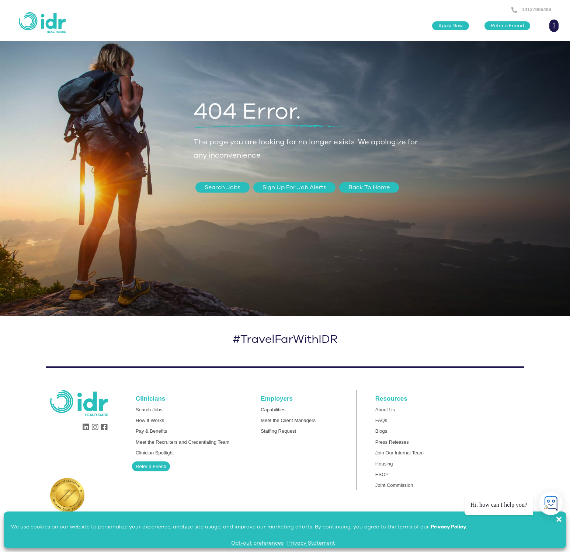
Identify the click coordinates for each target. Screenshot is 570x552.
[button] (562, 515)
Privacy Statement (311, 542)
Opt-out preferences (257, 542)
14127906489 (536, 9)
